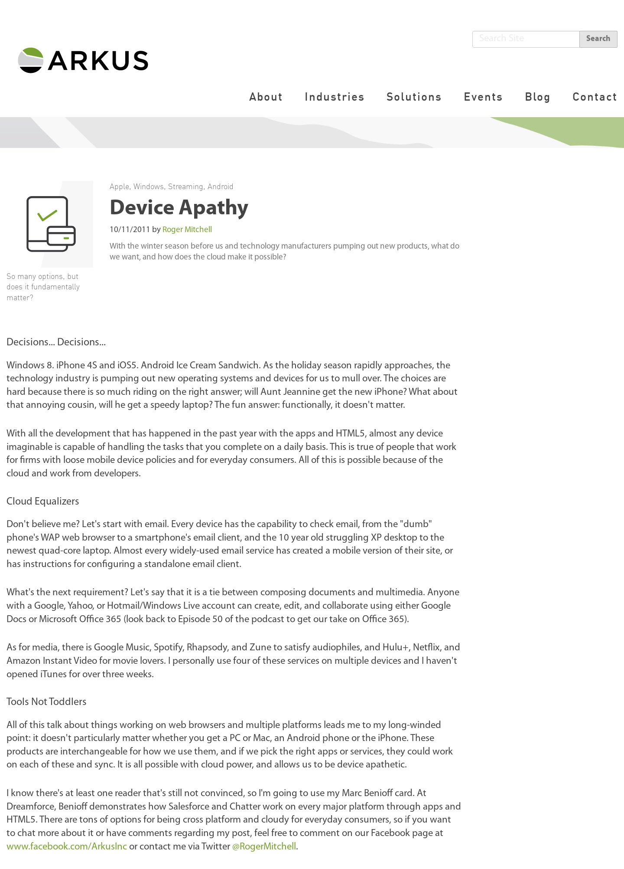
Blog (538, 96)
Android (221, 186)
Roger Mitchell (187, 230)
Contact (595, 96)
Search (598, 39)
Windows (148, 186)
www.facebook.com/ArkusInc (66, 847)
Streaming (185, 186)
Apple (119, 186)
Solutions (414, 96)
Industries (335, 96)
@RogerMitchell (264, 847)
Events (483, 96)
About (266, 96)
